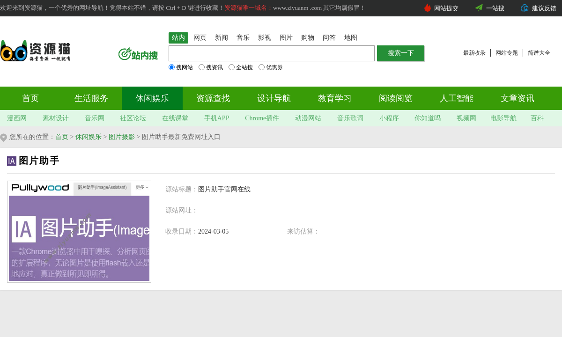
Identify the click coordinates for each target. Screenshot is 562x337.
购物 (307, 37)
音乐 (243, 37)
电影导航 (503, 118)
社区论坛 (133, 118)
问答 (329, 37)
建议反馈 (544, 8)
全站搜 (241, 67)
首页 (30, 98)
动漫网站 (308, 118)
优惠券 (271, 67)
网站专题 (506, 53)
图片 (286, 37)
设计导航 (274, 98)
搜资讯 (211, 67)
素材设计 (56, 118)
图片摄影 (122, 136)
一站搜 (495, 8)
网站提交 (446, 8)
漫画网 (17, 118)
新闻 (221, 37)
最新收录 (474, 53)
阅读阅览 (396, 98)
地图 (350, 37)
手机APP (216, 118)
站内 (178, 37)
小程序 (389, 118)
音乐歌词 (350, 118)
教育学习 (335, 98)
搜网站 (181, 67)
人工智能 (456, 98)
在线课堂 (175, 118)
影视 (264, 37)
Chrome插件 (262, 118)
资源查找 (213, 98)
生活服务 (91, 98)
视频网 (466, 118)
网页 (200, 37)
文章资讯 (517, 98)
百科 (537, 118)
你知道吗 (427, 118)
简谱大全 (539, 53)
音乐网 (94, 118)
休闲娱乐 (152, 98)
